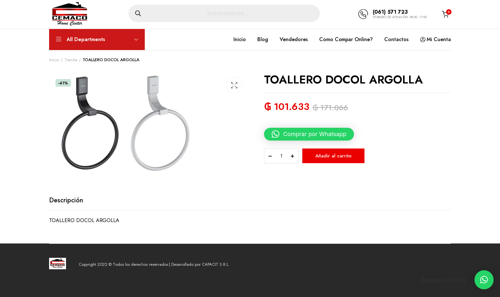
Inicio (239, 39)
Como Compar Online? (346, 39)
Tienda (70, 60)
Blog (262, 39)
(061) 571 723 (390, 12)
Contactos (396, 39)
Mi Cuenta (435, 39)
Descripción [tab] (66, 200)
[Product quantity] (281, 155)
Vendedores (294, 39)
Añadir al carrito (333, 155)
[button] (234, 85)
